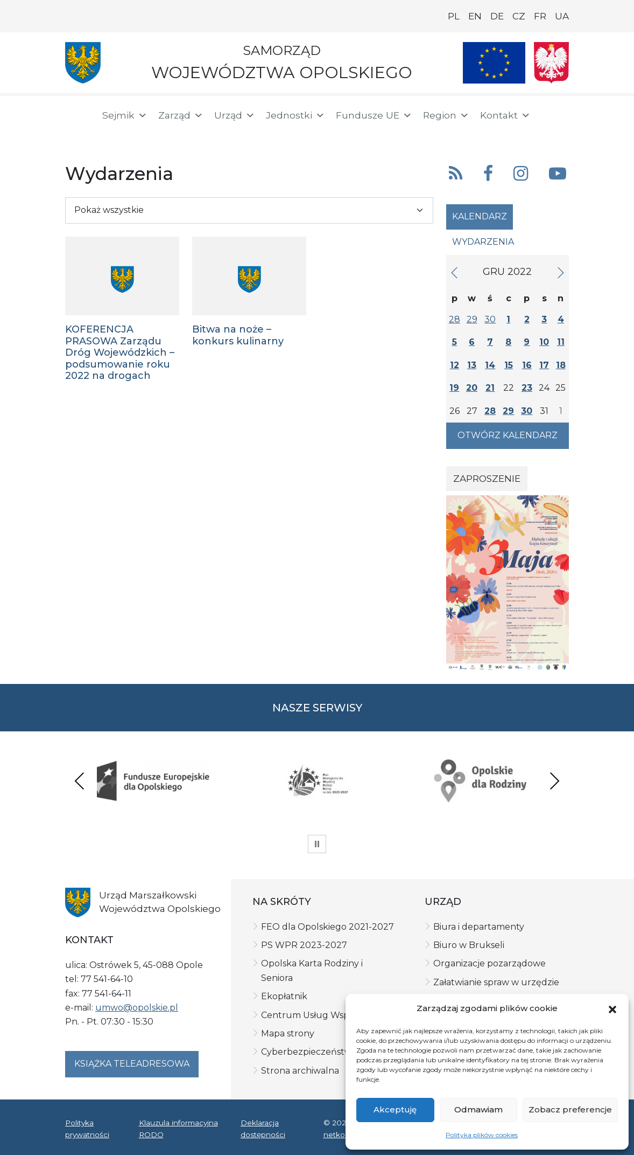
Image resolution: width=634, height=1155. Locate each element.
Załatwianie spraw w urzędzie (496, 982)
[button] (612, 1008)
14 (490, 365)
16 (527, 365)
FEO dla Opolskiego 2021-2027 (327, 927)
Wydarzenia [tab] (483, 242)
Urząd (234, 115)
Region (446, 115)
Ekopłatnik (284, 996)
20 (471, 388)
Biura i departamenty (478, 927)
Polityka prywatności (87, 1128)
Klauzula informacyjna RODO (178, 1128)
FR (540, 16)
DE (497, 16)
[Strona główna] (77, 117)
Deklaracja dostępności (263, 1128)
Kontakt (505, 115)
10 (544, 342)
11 (561, 342)
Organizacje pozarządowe (489, 963)
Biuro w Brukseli (468, 945)
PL (454, 16)
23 (527, 388)
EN (475, 16)
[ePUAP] (112, 134)
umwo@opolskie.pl (136, 1007)
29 (472, 319)
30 (490, 319)
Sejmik (124, 115)
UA (562, 16)
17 (544, 365)
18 (561, 365)
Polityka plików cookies (482, 1135)
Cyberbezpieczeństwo (309, 1052)
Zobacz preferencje (570, 1109)
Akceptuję (395, 1109)
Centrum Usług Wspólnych (320, 1015)
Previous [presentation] (80, 781)
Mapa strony (287, 1033)
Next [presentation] (554, 781)
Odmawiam (478, 1109)
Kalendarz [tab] (479, 216)
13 (471, 365)
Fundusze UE (374, 115)
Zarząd (180, 115)
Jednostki (295, 115)
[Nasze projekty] (494, 63)
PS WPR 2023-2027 (304, 945)
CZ (518, 16)
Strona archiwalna (300, 1071)
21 (490, 388)
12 (454, 365)
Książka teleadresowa (131, 1064)
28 (454, 319)
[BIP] (78, 135)
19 (454, 388)
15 (508, 365)
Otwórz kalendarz (507, 435)
